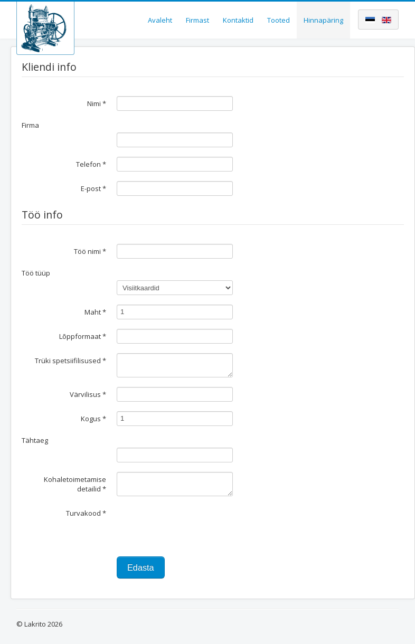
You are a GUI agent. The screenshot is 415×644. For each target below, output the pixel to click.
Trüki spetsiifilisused (70, 360)
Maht (95, 312)
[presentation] (197, 526)
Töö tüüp (36, 273)
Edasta (140, 567)
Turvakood (86, 513)
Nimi (96, 103)
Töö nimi (90, 251)
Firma (30, 125)
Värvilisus (88, 394)
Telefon (91, 164)
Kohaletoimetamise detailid (75, 484)
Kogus (93, 418)
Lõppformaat (82, 336)
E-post (93, 188)
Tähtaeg (35, 440)
